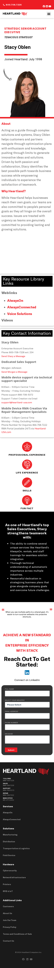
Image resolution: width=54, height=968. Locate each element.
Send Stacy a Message (13, 356)
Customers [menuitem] (8, 906)
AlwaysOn (15, 300)
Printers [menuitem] (7, 884)
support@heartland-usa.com (16, 402)
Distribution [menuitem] (9, 841)
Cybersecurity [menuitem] (10, 870)
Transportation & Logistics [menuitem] (16, 848)
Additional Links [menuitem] (12, 900)
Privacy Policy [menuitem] (9, 927)
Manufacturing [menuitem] (10, 834)
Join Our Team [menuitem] (9, 920)
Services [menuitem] (8, 806)
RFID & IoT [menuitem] (8, 891)
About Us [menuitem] (7, 913)
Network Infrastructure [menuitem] (14, 877)
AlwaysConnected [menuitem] (11, 819)
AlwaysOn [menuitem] (7, 812)
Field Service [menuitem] (9, 855)
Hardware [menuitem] (8, 864)
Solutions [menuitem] (8, 828)
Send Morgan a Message (14, 371)
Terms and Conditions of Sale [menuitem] (17, 934)
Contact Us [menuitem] (8, 941)
